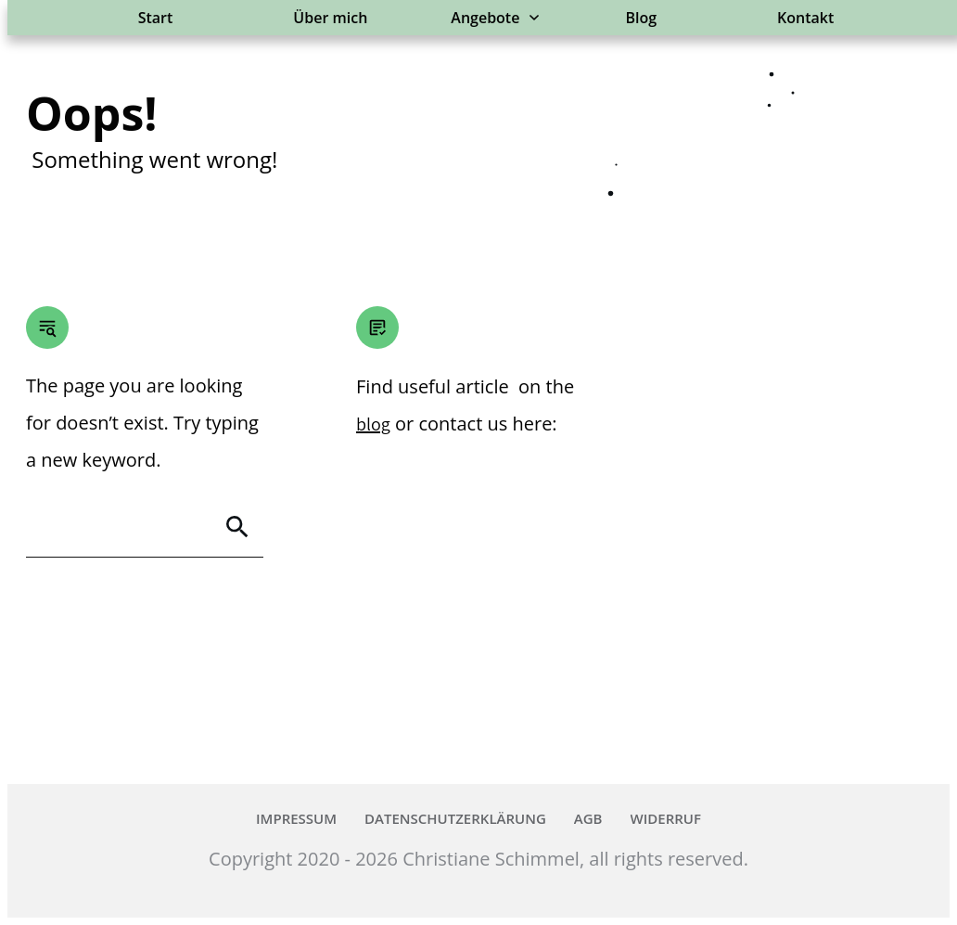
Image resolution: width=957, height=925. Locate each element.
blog (373, 424)
